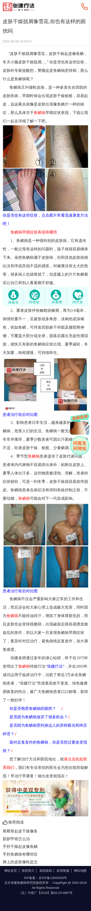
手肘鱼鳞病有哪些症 (20, 854)
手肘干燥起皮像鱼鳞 (20, 847)
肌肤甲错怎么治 (16, 839)
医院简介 (28, 870)
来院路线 (45, 870)
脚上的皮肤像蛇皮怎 (20, 862)
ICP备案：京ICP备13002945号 (45, 878)
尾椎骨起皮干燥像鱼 (20, 831)
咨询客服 (63, 870)
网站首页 (10, 870)
